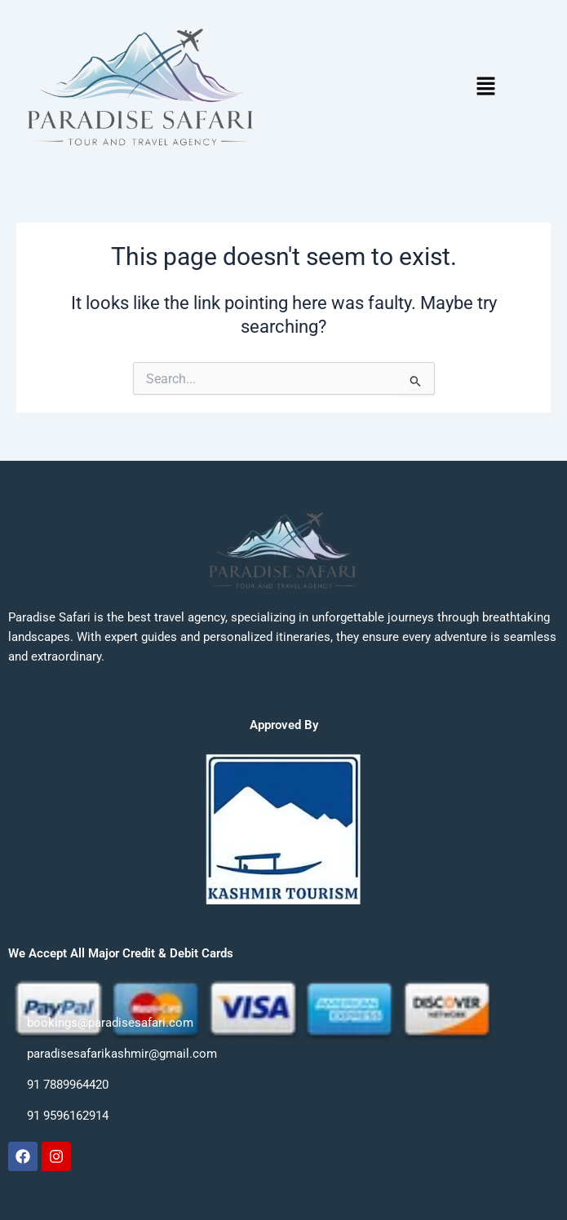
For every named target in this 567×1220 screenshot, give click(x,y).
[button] (485, 87)
